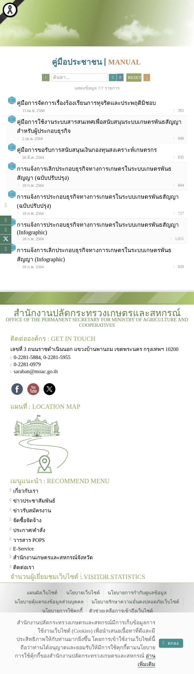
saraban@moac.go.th (36, 371)
